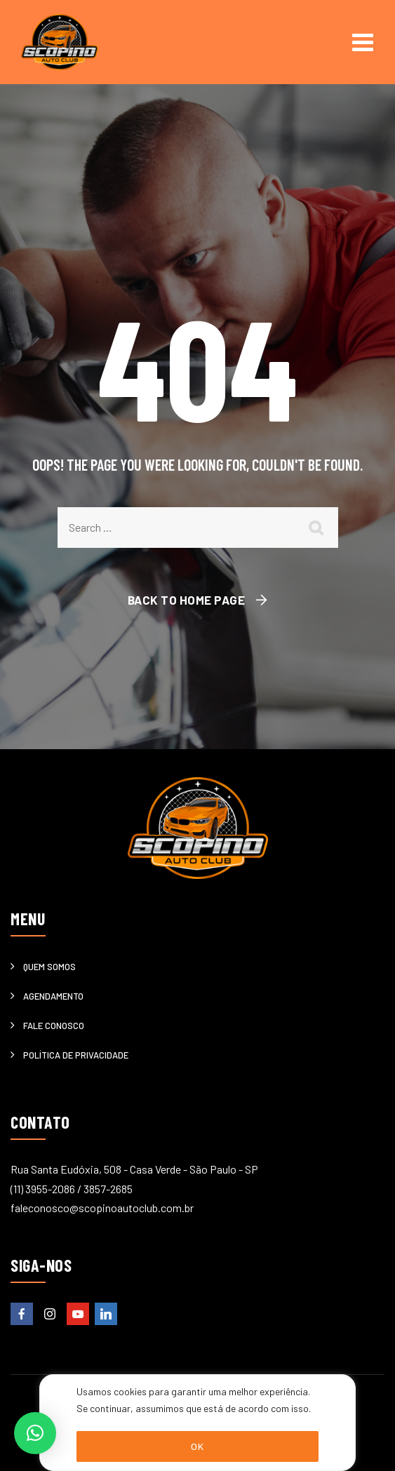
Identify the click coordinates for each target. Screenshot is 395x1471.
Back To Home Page (187, 600)
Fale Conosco (53, 1025)
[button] (35, 1433)
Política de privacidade (75, 1055)
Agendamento (53, 996)
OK (197, 1446)
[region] (197, 1422)
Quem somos (49, 966)
